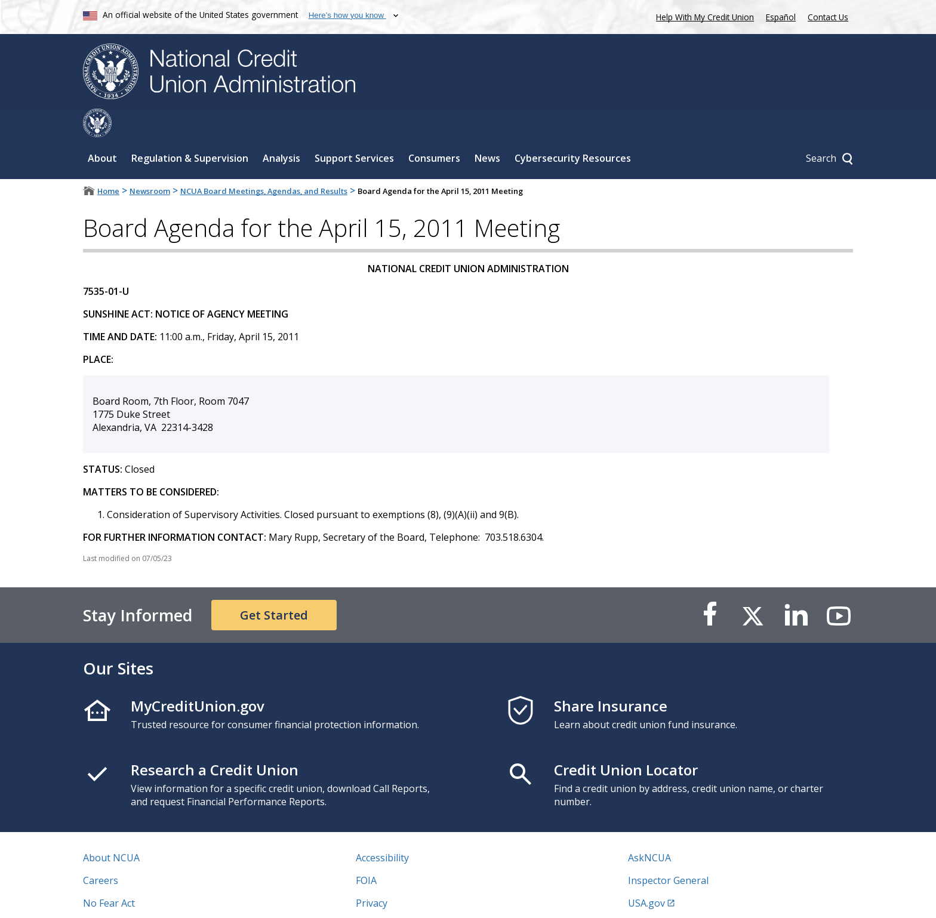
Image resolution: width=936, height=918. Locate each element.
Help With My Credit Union (702, 16)
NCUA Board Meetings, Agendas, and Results (263, 162)
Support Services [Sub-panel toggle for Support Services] (354, 129)
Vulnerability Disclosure (136, 897)
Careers (100, 851)
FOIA (366, 851)
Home (108, 162)
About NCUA (111, 829)
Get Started (274, 586)
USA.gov (646, 874)
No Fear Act (109, 874)
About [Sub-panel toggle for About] (102, 129)
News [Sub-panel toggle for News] (487, 129)
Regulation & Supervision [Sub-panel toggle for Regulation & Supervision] (189, 129)
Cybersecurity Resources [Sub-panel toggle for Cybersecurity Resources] (573, 129)
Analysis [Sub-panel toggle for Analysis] (281, 129)
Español (781, 17)
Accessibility (382, 829)
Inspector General (668, 851)
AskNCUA (649, 829)
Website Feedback (396, 897)
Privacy (371, 874)
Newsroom (150, 162)
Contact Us (828, 17)
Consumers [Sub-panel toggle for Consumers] (434, 129)
